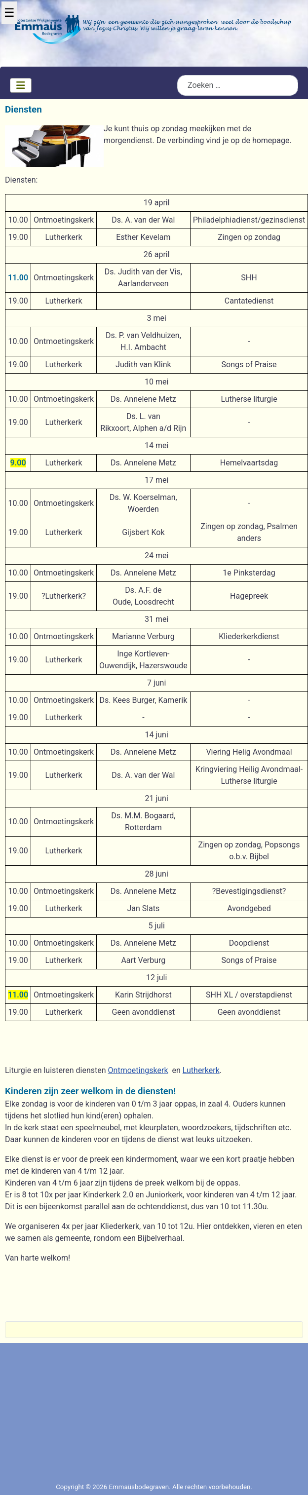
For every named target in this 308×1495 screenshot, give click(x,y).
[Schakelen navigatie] (21, 85)
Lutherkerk (201, 1070)
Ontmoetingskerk (138, 1070)
